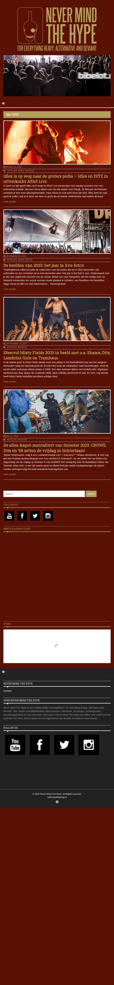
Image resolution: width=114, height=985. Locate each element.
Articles (12, 171)
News (21, 171)
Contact (7, 691)
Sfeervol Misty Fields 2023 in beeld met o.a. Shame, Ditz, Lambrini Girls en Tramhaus (56, 355)
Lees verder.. (10, 201)
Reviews (29, 171)
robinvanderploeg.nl (57, 797)
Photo (28, 260)
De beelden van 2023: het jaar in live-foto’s (43, 265)
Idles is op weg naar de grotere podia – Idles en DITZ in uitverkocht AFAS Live (55, 178)
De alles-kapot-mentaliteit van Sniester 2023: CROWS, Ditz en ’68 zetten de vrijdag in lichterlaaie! (54, 448)
